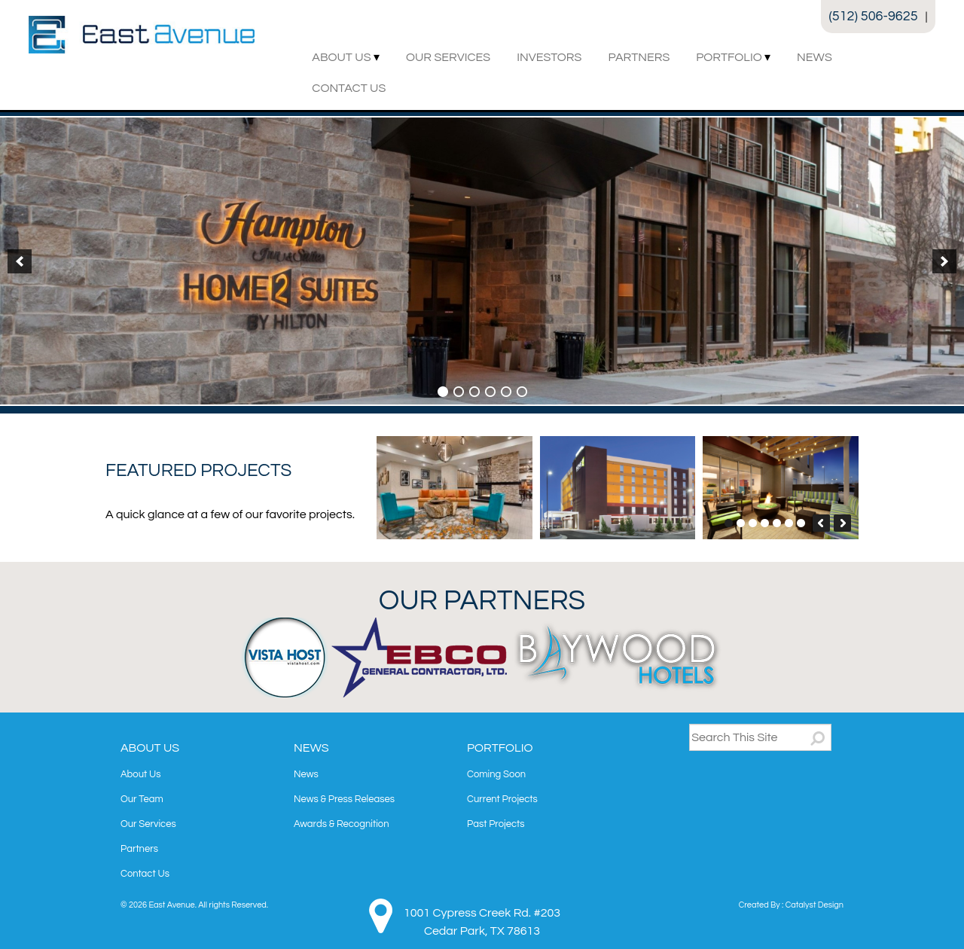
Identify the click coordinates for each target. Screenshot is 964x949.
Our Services (448, 57)
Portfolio (728, 57)
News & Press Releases (344, 799)
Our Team (141, 799)
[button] (20, 261)
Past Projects (495, 824)
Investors (549, 57)
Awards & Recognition (341, 824)
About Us (341, 57)
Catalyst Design (815, 905)
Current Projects (502, 799)
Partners (639, 57)
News (814, 57)
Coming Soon (496, 774)
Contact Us (349, 88)
